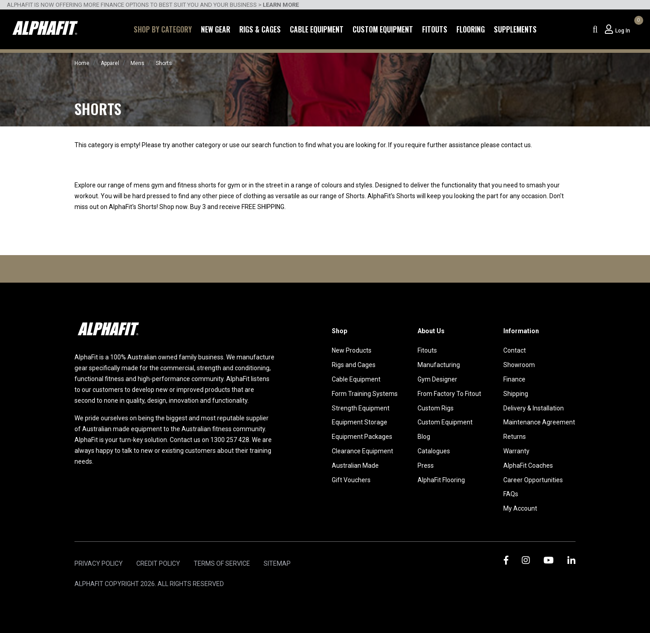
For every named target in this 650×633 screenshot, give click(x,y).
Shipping (515, 393)
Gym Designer (437, 379)
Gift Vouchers (351, 480)
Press (426, 465)
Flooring (470, 29)
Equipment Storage (359, 422)
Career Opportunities (533, 480)
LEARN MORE (281, 4)
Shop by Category (163, 29)
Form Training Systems (365, 393)
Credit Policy (158, 563)
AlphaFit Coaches (528, 465)
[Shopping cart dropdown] (637, 29)
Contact (514, 350)
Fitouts (434, 29)
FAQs (510, 494)
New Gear (215, 29)
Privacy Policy (98, 563)
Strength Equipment (361, 408)
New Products (351, 350)
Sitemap (277, 563)
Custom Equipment (383, 29)
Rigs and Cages (354, 364)
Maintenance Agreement (539, 422)
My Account (520, 508)
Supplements (515, 29)
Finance (514, 379)
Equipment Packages (362, 436)
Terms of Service (222, 563)
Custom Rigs (436, 408)
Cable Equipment (317, 29)
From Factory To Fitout (449, 393)
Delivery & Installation (533, 408)
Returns (514, 436)
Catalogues (434, 451)
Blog (424, 436)
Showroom (519, 364)
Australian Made (355, 465)
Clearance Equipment (362, 451)
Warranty (516, 451)
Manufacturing (439, 364)
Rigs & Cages (260, 29)
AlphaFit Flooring (441, 480)
